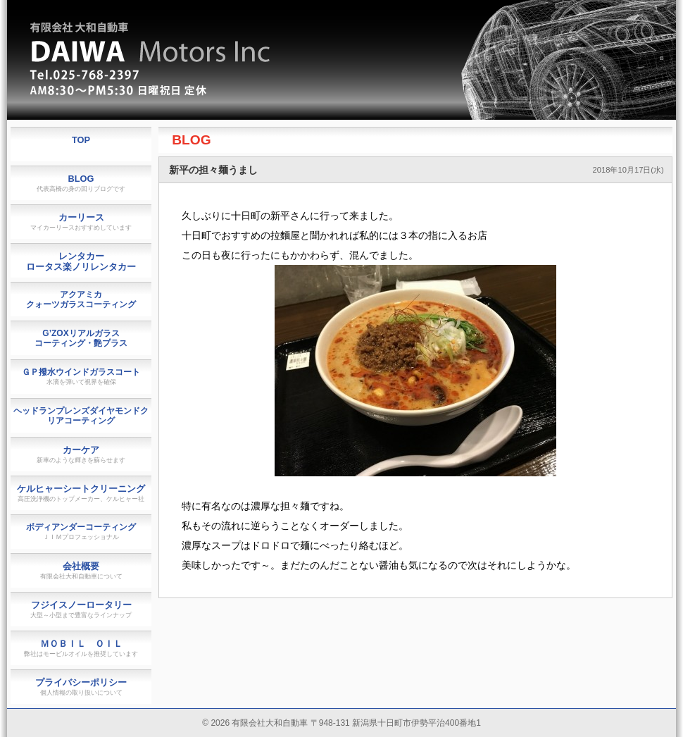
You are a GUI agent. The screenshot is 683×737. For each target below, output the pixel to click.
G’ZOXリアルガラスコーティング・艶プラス (81, 338)
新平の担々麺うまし (213, 169)
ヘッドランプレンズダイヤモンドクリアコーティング (81, 416)
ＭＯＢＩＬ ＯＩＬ (81, 647)
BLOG (191, 139)
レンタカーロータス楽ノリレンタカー (81, 261)
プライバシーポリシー (81, 686)
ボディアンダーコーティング (81, 531)
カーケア (81, 454)
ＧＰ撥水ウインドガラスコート (81, 376)
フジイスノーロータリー (81, 609)
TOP (81, 140)
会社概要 (81, 570)
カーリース (81, 221)
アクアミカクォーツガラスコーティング (81, 299)
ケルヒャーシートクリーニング (81, 492)
